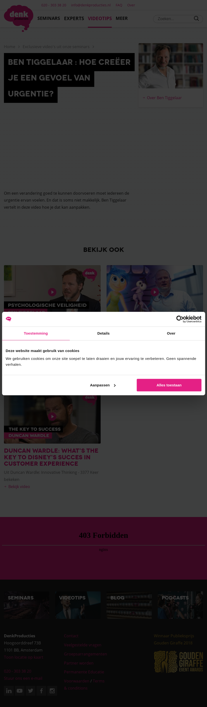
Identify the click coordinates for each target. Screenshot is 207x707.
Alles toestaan (169, 385)
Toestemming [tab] (36, 333)
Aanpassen (103, 385)
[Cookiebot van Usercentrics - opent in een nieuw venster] (179, 319)
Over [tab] (171, 333)
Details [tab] (103, 333)
